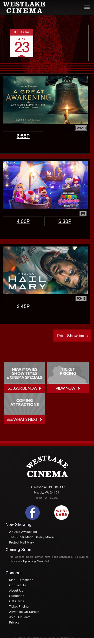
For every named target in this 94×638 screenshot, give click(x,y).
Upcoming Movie (33, 561)
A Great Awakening (23, 532)
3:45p (23, 306)
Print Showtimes (72, 335)
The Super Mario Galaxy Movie (31, 537)
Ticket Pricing (19, 606)
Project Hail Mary (21, 542)
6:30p (64, 221)
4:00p (23, 221)
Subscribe (16, 596)
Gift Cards (16, 601)
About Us (16, 590)
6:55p (23, 136)
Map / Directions (21, 580)
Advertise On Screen (24, 612)
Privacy (14, 622)
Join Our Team (19, 617)
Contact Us (17, 585)
